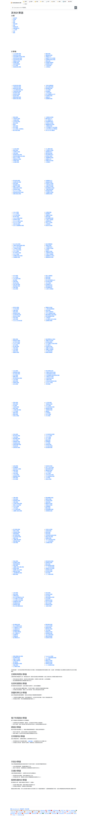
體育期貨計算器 (48, 600)
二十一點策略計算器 (49, 665)
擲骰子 (14, 124)
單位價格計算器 (48, 281)
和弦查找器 (15, 446)
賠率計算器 (47, 592)
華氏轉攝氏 (47, 91)
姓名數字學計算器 (17, 182)
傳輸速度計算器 (48, 470)
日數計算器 (15, 497)
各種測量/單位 (16, 28)
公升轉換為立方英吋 (17, 627)
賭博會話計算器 (48, 604)
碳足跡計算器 (16, 95)
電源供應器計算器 (49, 469)
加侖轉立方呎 (48, 159)
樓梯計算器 (15, 339)
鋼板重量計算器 (48, 88)
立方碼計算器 (48, 92)
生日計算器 (15, 479)
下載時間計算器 (48, 410)
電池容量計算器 (48, 447)
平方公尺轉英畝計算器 (50, 313)
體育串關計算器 (48, 624)
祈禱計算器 (15, 153)
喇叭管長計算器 (16, 435)
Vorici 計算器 (16, 213)
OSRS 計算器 (16, 212)
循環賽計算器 (48, 538)
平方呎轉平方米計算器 (18, 598)
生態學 (14, 19)
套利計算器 (47, 572)
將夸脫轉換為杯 (48, 287)
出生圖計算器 (16, 162)
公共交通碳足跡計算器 (18, 89)
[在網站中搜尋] (42, 7)
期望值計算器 (48, 627)
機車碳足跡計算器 (17, 88)
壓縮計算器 (47, 440)
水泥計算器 (15, 349)
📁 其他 (42, 1)
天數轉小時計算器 (49, 340)
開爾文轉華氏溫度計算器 (50, 314)
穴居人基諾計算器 (49, 634)
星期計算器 (15, 477)
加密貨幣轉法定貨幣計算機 (19, 56)
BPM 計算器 (15, 440)
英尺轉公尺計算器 (49, 183)
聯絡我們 (22, 809)
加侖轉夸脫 (15, 634)
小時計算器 (15, 471)
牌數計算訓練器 (48, 636)
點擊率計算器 (48, 499)
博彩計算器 (47, 659)
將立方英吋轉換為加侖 (18, 606)
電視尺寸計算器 (16, 157)
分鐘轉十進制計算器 (17, 510)
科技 (14, 31)
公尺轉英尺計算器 (49, 248)
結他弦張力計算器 (17, 469)
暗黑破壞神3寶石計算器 (18, 192)
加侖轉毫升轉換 (48, 320)
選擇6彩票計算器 (49, 536)
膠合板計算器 (16, 283)
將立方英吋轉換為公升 (50, 280)
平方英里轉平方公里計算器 (51, 127)
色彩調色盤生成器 (17, 314)
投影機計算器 (48, 444)
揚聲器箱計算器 (16, 441)
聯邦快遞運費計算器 (49, 316)
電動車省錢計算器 (17, 97)
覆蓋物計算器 (16, 352)
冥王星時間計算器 (17, 536)
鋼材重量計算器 (48, 190)
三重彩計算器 (48, 606)
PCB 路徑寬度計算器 (49, 407)
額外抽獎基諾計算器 (49, 565)
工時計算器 (15, 508)
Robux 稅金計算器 (17, 250)
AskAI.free (20, 814)
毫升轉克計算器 (48, 346)
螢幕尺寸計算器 (16, 186)
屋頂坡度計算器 (16, 286)
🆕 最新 (64, 1)
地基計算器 (15, 287)
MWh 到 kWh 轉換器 (50, 130)
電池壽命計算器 (48, 466)
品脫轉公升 (47, 97)
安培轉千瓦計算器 (49, 186)
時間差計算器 (16, 568)
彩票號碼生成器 (48, 510)
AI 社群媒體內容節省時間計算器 (52, 375)
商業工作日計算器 (17, 505)
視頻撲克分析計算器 (49, 568)
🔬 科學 (47, 1)
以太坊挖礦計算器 (17, 53)
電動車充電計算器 (17, 98)
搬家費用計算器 (16, 313)
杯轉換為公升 (48, 56)
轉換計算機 (15, 574)
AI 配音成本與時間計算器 (50, 381)
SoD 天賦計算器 (16, 215)
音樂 (14, 25)
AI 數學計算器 (48, 379)
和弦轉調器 (15, 467)
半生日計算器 (16, 506)
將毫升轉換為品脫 (49, 370)
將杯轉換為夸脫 (16, 603)
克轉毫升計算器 (48, 251)
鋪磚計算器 (15, 412)
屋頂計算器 (15, 381)
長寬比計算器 (48, 479)
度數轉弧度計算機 (49, 257)
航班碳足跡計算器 (17, 85)
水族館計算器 (16, 120)
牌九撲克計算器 (48, 571)
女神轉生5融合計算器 (17, 255)
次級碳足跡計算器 (17, 91)
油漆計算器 (15, 319)
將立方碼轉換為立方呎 (50, 94)
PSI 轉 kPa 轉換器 (49, 254)
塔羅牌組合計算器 (17, 159)
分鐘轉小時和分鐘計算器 (18, 567)
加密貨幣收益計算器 (17, 58)
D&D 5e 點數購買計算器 (18, 225)
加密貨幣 (15, 18)
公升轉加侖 (47, 67)
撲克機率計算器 (48, 570)
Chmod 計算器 (48, 435)
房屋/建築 (15, 24)
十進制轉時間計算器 (17, 572)
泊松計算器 (47, 630)
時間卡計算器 (16, 530)
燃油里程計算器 (16, 92)
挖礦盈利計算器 (16, 61)
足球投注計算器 (48, 529)
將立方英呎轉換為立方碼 (18, 597)
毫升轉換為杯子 (16, 637)
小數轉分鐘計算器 (17, 539)
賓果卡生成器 (48, 603)
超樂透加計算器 (48, 663)
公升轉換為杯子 (16, 629)
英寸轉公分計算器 (49, 123)
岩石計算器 (15, 384)
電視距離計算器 (16, 185)
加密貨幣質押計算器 (17, 59)
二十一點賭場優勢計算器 (50, 657)
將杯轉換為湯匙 (16, 657)
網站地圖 (27, 809)
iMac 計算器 (48, 438)
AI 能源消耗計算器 (49, 378)
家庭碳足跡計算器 (17, 67)
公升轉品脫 (47, 317)
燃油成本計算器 (16, 94)
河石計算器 (15, 370)
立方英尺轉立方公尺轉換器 (51, 129)
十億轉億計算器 (48, 126)
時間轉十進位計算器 (17, 570)
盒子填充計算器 (16, 342)
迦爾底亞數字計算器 (17, 188)
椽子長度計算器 (16, 373)
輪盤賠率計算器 (48, 503)
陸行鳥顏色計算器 (17, 252)
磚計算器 (15, 280)
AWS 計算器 (48, 473)
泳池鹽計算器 (48, 212)
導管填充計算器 (16, 340)
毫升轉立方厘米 (48, 156)
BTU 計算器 (15, 277)
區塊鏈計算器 (16, 62)
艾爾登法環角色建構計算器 (19, 245)
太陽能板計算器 (16, 118)
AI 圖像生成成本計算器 (50, 372)
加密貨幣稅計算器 (17, 55)
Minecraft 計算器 (17, 222)
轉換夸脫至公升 (48, 118)
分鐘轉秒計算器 (48, 215)
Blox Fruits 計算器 (17, 190)
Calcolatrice (71, 812)
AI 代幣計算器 (48, 402)
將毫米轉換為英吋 (49, 154)
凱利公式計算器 (48, 601)
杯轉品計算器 (48, 245)
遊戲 (14, 22)
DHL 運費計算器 (49, 149)
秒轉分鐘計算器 (48, 286)
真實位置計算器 (48, 153)
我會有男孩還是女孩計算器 (19, 156)
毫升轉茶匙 (15, 662)
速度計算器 (47, 278)
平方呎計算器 (16, 309)
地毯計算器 (15, 434)
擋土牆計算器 (16, 346)
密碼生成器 (47, 61)
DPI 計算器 (47, 415)
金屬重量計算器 (48, 182)
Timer (14, 814)
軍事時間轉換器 (16, 564)
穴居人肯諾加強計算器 (50, 539)
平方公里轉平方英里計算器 (51, 343)
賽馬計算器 (47, 564)
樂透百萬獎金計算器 (49, 597)
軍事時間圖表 (16, 533)
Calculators (61, 813)
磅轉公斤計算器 (16, 659)
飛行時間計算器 (16, 529)
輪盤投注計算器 (48, 660)
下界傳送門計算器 (17, 248)
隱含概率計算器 (48, 637)
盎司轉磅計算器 (48, 64)
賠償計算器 (47, 533)
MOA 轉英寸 (48, 345)
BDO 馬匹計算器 (16, 244)
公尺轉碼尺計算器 (49, 192)
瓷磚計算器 (15, 281)
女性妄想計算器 (16, 121)
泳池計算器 (15, 379)
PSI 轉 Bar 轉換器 (49, 219)
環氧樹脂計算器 (16, 372)
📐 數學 (25, 1)
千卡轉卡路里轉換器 (49, 309)
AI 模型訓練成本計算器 (50, 373)
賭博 (14, 32)
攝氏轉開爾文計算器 (49, 188)
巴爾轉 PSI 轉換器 (49, 349)
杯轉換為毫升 (16, 595)
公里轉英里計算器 (49, 252)
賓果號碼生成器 (48, 633)
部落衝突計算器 (16, 219)
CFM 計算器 (48, 89)
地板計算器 (15, 348)
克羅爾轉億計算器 (49, 157)
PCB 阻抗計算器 (48, 446)
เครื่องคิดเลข (56, 810)
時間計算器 (15, 565)
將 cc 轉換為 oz (16, 633)
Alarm (75, 813)
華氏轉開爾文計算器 (17, 663)
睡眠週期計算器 (16, 476)
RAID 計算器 (48, 414)
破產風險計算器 (48, 662)
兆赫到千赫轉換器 (49, 311)
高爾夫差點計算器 (17, 193)
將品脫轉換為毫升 (49, 121)
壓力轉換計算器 (48, 95)
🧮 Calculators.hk (16, 3)
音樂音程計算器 (16, 447)
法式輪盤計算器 (48, 542)
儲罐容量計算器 (48, 55)
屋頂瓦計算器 (16, 307)
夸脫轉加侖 (15, 636)
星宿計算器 (15, 183)
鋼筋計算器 (15, 414)
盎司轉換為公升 (48, 284)
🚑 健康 (30, 1)
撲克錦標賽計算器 (49, 509)
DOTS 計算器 (16, 251)
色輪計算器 (15, 310)
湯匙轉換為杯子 (48, 151)
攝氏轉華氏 (47, 213)
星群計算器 (15, 150)
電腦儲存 (47, 411)
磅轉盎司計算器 (48, 307)
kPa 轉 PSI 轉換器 (49, 289)
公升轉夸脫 (47, 224)
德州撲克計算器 (48, 594)
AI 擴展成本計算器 (49, 376)
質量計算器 (15, 665)
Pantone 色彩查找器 (17, 320)
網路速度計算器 (48, 408)
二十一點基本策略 (49, 574)
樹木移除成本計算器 (17, 378)
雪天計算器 (15, 127)
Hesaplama (26, 813)
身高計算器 (15, 594)
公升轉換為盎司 (48, 247)
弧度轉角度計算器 (17, 601)
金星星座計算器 (16, 189)
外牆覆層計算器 (16, 257)
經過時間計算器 (16, 500)
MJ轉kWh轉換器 (16, 660)
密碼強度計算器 (16, 604)
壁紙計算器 (15, 408)
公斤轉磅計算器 (16, 666)
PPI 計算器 (47, 443)
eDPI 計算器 (48, 405)
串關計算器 (47, 502)
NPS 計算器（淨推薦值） (18, 129)
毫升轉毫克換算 (16, 624)
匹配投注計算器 (48, 505)
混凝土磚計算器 (16, 284)
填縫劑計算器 (16, 382)
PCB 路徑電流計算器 (49, 434)
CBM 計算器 (48, 283)
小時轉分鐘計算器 (49, 189)
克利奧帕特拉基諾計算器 (50, 535)
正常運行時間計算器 (17, 503)
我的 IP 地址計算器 (49, 467)
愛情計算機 (15, 126)
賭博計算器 (47, 532)
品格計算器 (15, 466)
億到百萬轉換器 (48, 244)
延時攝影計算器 (16, 562)
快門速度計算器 (48, 500)
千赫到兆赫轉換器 (49, 85)
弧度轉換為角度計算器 (50, 59)
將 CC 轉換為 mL (49, 120)
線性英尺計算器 (48, 225)
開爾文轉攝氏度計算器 (18, 656)
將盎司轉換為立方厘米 (50, 339)
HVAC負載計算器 (16, 278)
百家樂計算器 (48, 530)
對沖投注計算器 (48, 626)
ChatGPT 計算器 (49, 382)
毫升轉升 (47, 250)
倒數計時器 (15, 538)
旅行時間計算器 (16, 535)
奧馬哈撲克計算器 (49, 561)
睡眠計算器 (15, 470)
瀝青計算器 (15, 402)
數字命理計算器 (16, 130)
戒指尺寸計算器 (48, 222)
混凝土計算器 (16, 415)
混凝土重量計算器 (49, 87)
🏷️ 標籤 (58, 1)
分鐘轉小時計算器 (49, 348)
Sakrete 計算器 (16, 343)
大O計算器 (47, 477)
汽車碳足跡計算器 (17, 87)
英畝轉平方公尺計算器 (50, 58)
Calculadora (21, 812)
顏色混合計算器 (16, 316)
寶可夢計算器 (16, 216)
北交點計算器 (16, 149)
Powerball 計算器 (49, 656)
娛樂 (14, 21)
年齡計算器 (15, 473)
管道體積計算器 (48, 98)
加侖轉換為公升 (48, 180)
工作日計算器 (16, 474)
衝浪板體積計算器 (49, 218)
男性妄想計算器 (16, 180)
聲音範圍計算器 (16, 438)
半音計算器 (15, 437)
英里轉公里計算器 (49, 160)
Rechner (36, 812)
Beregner (43, 810)
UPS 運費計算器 (48, 350)
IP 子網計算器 (48, 471)
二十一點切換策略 (49, 541)
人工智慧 (15, 29)
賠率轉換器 (47, 506)
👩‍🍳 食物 (53, 1)
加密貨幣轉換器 (16, 64)
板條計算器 (15, 350)
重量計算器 (47, 53)
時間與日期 (15, 26)
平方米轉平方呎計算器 (18, 600)
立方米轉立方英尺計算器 (50, 319)
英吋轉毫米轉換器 (17, 631)
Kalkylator (73, 810)
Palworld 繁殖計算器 (17, 218)
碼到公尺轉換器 (48, 275)
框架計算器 (15, 317)
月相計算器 (15, 499)
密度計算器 (47, 310)
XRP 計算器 (15, 65)
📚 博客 (70, 1)
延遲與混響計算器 (17, 444)
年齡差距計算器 (16, 532)
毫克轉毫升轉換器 (49, 62)
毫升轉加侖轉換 (48, 342)
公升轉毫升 (47, 162)
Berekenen (43, 812)
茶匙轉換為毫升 (16, 630)
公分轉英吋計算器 (49, 150)
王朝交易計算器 (16, 224)
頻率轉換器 (47, 441)
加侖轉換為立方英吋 (49, 255)
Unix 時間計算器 (16, 509)
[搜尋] (75, 7)
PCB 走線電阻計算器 (49, 476)
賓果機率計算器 (48, 562)
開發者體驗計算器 (49, 497)
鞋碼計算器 (47, 277)
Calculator (47, 813)
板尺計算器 (15, 345)
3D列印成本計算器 (49, 474)
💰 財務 (36, 1)
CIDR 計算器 (48, 437)
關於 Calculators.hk (14, 809)
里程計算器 (15, 117)
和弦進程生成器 (16, 443)
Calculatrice (50, 812)
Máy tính (20, 813)
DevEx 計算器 (16, 254)
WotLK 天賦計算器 (17, 247)
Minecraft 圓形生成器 (18, 221)
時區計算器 (15, 561)
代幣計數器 (47, 384)
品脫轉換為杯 (48, 221)
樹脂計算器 (15, 311)
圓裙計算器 (47, 216)
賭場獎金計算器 (48, 631)
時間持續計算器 (16, 541)
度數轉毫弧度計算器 (49, 124)
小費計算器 (30, 741)
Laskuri (57, 812)
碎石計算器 (15, 275)
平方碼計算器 (48, 65)
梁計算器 (15, 405)
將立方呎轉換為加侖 (17, 626)
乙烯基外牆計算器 (17, 410)
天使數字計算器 (16, 151)
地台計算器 (15, 289)
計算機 (49, 810)
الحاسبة (40, 813)
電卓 (67, 810)
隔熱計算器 (15, 404)
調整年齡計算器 (16, 571)
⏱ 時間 (25, 4)
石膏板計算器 (16, 407)
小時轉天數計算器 (49, 185)
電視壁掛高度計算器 (17, 154)
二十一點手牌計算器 (49, 567)
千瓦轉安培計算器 (49, 117)
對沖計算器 (47, 598)
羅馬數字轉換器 (48, 352)
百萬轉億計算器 (48, 193)
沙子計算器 (15, 411)
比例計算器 (15, 592)
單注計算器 (47, 595)
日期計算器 (15, 502)
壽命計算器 (15, 123)
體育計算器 (47, 508)
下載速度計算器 (48, 404)
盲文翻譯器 (47, 412)
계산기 (62, 810)
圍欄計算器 (15, 376)
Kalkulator (13, 812)
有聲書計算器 (16, 160)
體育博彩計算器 (48, 629)
